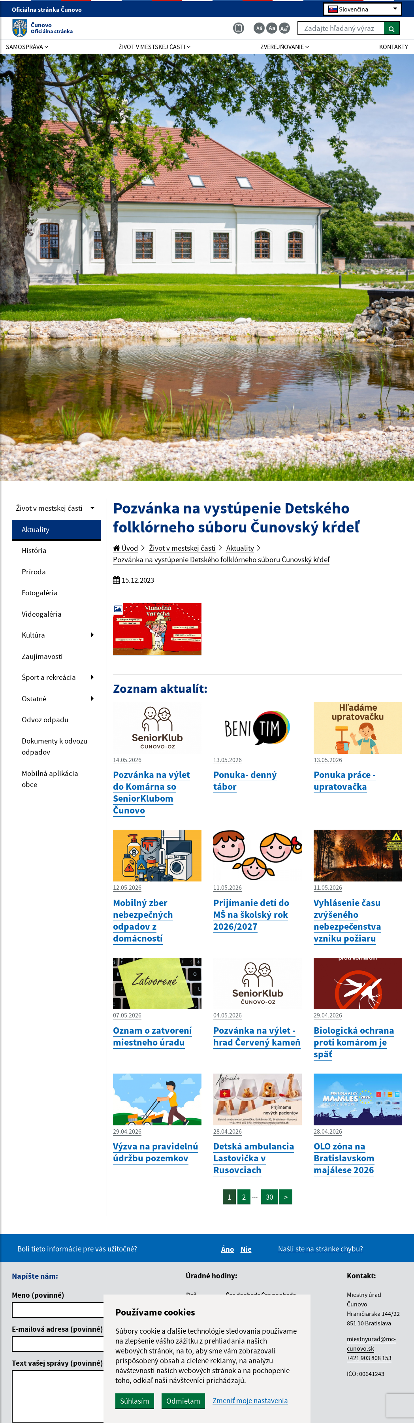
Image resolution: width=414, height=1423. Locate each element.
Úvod (125, 548)
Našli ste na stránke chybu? (320, 1248)
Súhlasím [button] (134, 1401)
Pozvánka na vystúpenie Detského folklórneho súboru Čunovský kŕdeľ (221, 559)
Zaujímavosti (42, 656)
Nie (247, 1249)
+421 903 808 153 (369, 1358)
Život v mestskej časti (49, 508)
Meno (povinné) (38, 1295)
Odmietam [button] (183, 1401)
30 (269, 1197)
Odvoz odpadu (45, 719)
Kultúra (33, 635)
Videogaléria (42, 614)
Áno (229, 1249)
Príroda (34, 571)
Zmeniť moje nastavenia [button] (250, 1400)
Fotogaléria (40, 592)
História (34, 550)
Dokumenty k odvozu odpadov (54, 746)
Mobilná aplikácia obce (50, 778)
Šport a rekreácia (49, 677)
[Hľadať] (392, 28)
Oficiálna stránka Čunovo (50, 9)
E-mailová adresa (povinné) (57, 1329)
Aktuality (35, 529)
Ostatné (34, 698)
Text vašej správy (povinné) (57, 1363)
